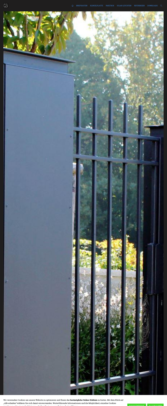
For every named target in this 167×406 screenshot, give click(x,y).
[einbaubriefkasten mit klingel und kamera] (127, 399)
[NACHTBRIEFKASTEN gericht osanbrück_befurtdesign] (119, 399)
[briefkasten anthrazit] (130, 399)
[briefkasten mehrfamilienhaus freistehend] (116, 399)
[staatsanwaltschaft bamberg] (102, 399)
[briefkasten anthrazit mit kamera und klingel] (146, 399)
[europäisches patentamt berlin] (108, 399)
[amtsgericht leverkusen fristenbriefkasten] (100, 399)
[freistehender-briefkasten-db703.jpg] (135, 399)
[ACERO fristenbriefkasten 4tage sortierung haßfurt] (160, 399)
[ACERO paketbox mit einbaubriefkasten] (97, 399)
